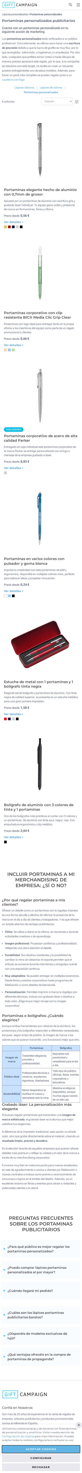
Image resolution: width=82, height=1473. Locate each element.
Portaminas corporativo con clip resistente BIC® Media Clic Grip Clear (37, 315)
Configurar (41, 1458)
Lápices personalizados (15, 14)
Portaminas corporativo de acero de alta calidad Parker (40, 438)
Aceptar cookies (41, 1449)
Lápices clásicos (24, 87)
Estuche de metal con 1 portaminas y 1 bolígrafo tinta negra (38, 684)
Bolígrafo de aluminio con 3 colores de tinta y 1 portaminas (39, 807)
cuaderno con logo (13, 79)
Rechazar (41, 1467)
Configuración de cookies (18, 1436)
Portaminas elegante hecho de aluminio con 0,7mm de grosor (40, 192)
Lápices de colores (51, 87)
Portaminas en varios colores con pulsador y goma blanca (34, 561)
